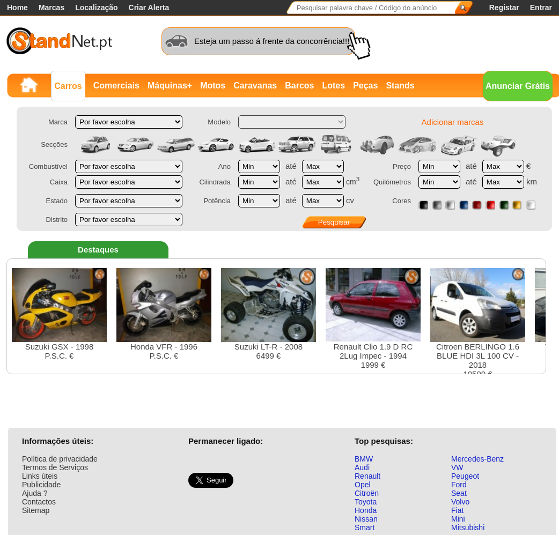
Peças (365, 85)
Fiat (457, 510)
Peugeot (465, 476)
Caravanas (255, 85)
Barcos (299, 85)
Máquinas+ (170, 85)
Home (17, 7)
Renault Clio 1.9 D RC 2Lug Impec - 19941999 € (373, 318)
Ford (459, 484)
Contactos (39, 501)
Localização (96, 7)
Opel (363, 484)
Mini (458, 519)
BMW (364, 459)
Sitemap (35, 510)
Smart (364, 527)
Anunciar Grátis (518, 86)
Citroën (367, 493)
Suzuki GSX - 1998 (59, 314)
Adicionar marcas (453, 122)
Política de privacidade (60, 459)
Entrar (541, 7)
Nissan (366, 519)
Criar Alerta (149, 7)
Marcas (51, 7)
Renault (367, 476)
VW (457, 467)
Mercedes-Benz (477, 459)
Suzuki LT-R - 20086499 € (268, 314)
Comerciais (116, 85)
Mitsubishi (467, 527)
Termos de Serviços (55, 467)
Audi (362, 467)
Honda (366, 510)
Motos (212, 85)
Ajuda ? (34, 493)
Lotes (333, 85)
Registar (504, 7)
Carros (68, 86)
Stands (400, 85)
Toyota (366, 501)
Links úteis (39, 476)
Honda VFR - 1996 (163, 314)
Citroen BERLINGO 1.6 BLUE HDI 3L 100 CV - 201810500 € (477, 323)
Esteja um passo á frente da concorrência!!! (271, 41)
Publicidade (41, 484)
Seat (459, 493)
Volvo (460, 501)
